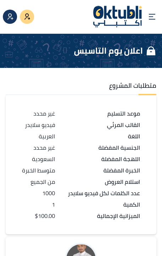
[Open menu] (152, 17)
